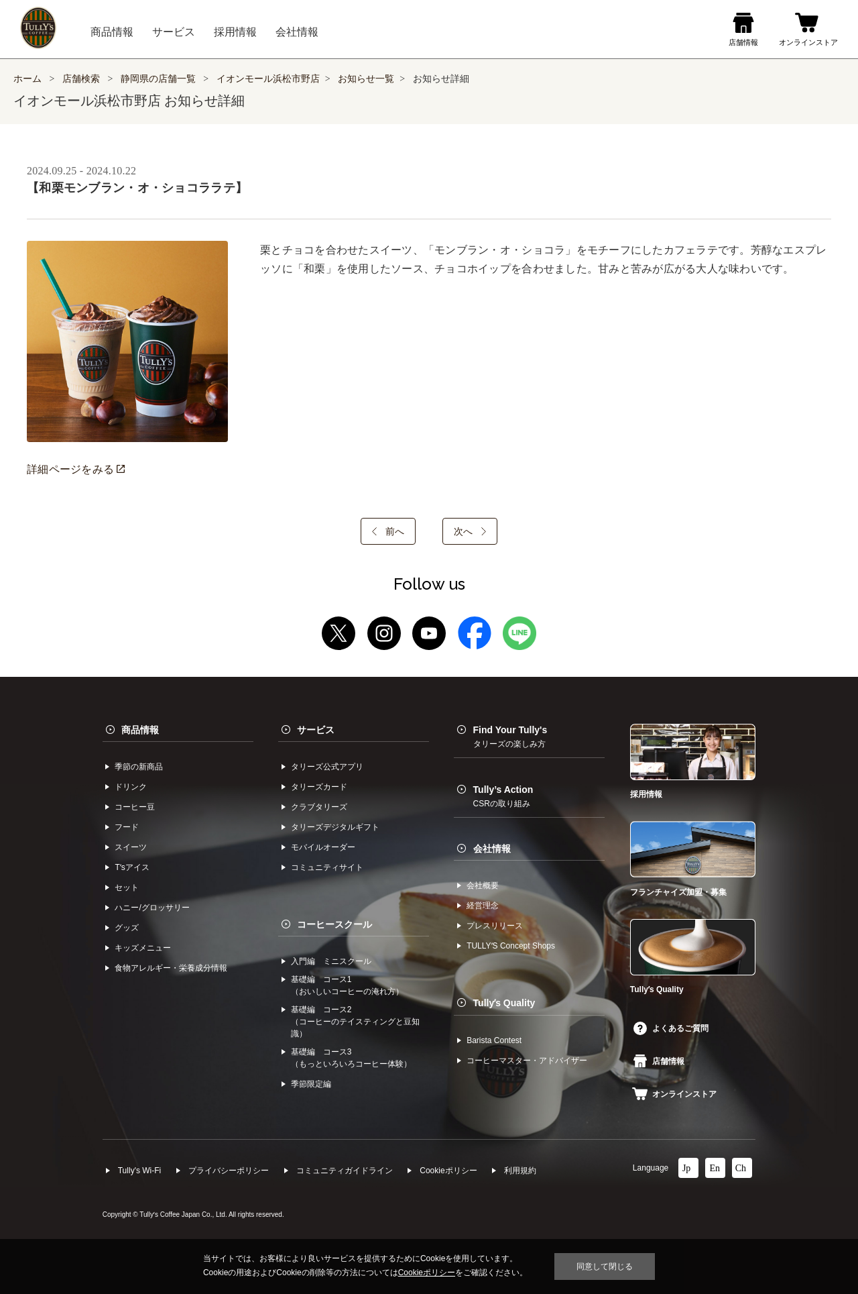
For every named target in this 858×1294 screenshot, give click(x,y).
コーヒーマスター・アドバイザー (527, 1060)
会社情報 (492, 848)
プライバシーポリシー (228, 1170)
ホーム (27, 79)
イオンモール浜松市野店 (268, 79)
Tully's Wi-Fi (140, 1170)
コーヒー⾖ (135, 807)
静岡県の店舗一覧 (159, 79)
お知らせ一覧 (366, 79)
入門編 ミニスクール (331, 961)
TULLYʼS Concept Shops (511, 946)
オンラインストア (674, 1094)
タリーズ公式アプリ (327, 766)
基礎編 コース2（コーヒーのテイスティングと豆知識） (355, 1021)
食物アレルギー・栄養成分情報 (171, 968)
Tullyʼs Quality (504, 1003)
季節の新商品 (139, 766)
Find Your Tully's (510, 736)
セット (127, 887)
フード (127, 827)
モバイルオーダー (323, 847)
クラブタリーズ (319, 807)
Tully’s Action (503, 796)
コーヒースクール (334, 924)
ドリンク (131, 787)
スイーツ (131, 847)
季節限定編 (311, 1084)
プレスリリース (495, 925)
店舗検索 (81, 79)
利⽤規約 (520, 1170)
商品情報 (140, 729)
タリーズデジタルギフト (335, 827)
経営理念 (483, 905)
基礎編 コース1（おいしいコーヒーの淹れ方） (347, 985)
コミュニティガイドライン (344, 1170)
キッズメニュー (143, 948)
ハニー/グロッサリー (152, 907)
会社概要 (483, 885)
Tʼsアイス (132, 867)
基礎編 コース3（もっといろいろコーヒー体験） (351, 1058)
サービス (315, 729)
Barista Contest (494, 1040)
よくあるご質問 (671, 1028)
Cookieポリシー (448, 1170)
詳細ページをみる (76, 469)
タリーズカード (319, 787)
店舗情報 (658, 1061)
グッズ (127, 927)
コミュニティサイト (327, 867)
